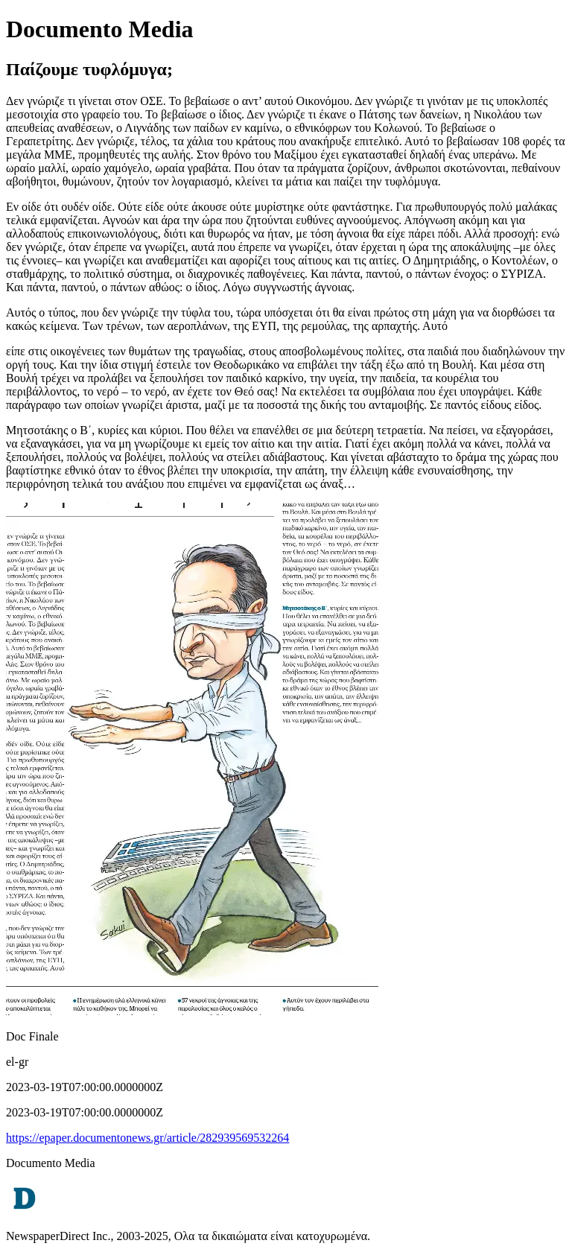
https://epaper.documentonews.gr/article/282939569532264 (147, 1137)
